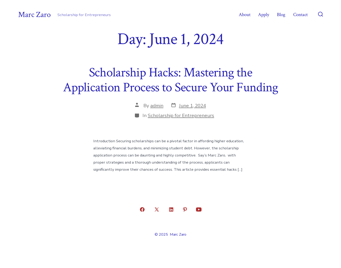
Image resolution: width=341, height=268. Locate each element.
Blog (281, 14)
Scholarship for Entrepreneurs (181, 115)
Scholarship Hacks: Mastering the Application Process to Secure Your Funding (170, 80)
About (244, 14)
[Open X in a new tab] (157, 209)
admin (156, 105)
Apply (263, 14)
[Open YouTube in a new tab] (198, 209)
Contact (300, 14)
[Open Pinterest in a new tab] (185, 209)
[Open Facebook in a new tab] (142, 209)
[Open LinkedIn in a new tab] (171, 209)
